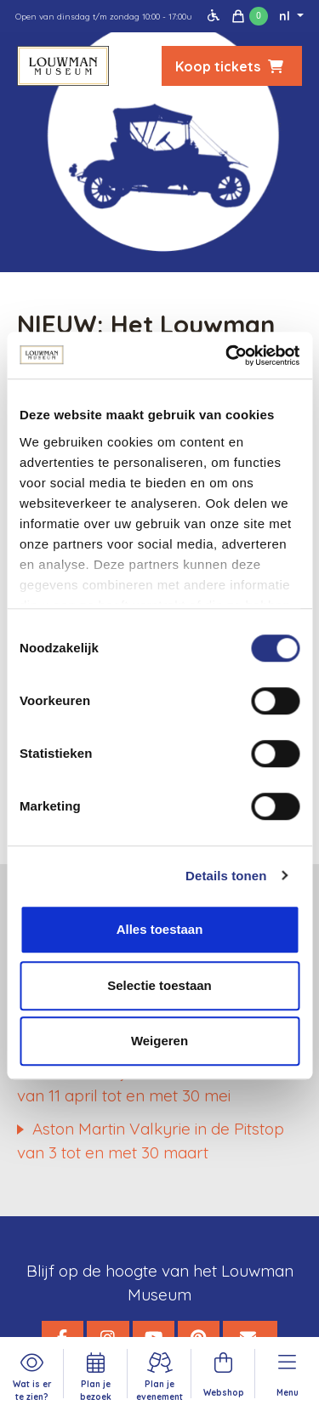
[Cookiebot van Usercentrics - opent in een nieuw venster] (227, 355)
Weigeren (159, 1040)
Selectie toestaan (159, 985)
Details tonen (225, 875)
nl (286, 16)
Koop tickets (231, 66)
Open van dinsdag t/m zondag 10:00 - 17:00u (103, 16)
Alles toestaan (160, 929)
